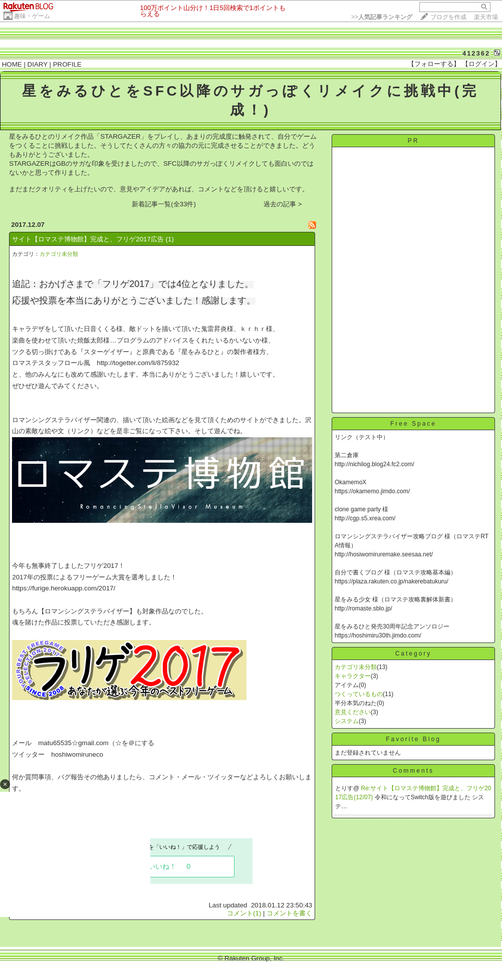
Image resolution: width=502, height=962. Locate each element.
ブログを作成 (448, 17)
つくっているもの (359, 694)
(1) (170, 239)
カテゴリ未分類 (59, 254)
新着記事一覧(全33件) (164, 204)
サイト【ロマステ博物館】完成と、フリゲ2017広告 (88, 239)
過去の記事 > (283, 204)
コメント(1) (244, 913)
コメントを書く (289, 913)
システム (347, 721)
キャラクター (353, 676)
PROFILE (67, 64)
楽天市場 (486, 17)
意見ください (353, 712)
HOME (12, 64)
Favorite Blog (413, 739)
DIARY (38, 64)
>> (381, 17)
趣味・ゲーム (32, 16)
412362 (476, 53)
